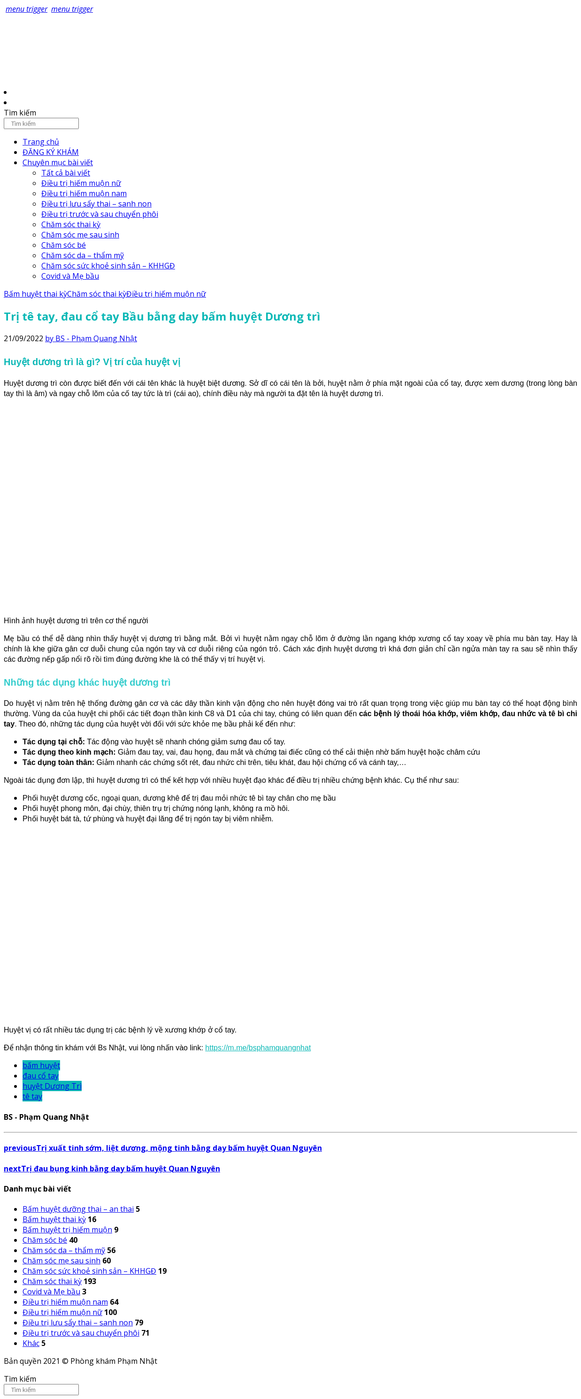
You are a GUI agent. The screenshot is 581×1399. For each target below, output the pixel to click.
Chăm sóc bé (63, 245)
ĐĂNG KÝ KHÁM (51, 152)
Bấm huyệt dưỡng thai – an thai (78, 1209)
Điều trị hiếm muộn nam (84, 193)
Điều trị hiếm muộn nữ (81, 183)
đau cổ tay (41, 1075)
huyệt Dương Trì (52, 1086)
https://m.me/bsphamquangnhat (258, 1048)
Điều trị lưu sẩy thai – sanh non (96, 204)
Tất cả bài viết (65, 173)
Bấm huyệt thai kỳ (35, 294)
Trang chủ (41, 142)
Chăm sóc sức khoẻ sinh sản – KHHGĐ (108, 265)
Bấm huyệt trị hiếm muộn (67, 1229)
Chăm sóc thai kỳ (70, 224)
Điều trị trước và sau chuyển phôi (99, 214)
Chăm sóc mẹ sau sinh (80, 234)
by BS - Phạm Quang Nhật (91, 338)
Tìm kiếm (20, 112)
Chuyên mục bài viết (58, 162)
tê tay (32, 1096)
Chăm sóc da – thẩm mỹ (82, 255)
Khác (31, 1343)
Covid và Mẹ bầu (70, 276)
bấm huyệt (41, 1065)
